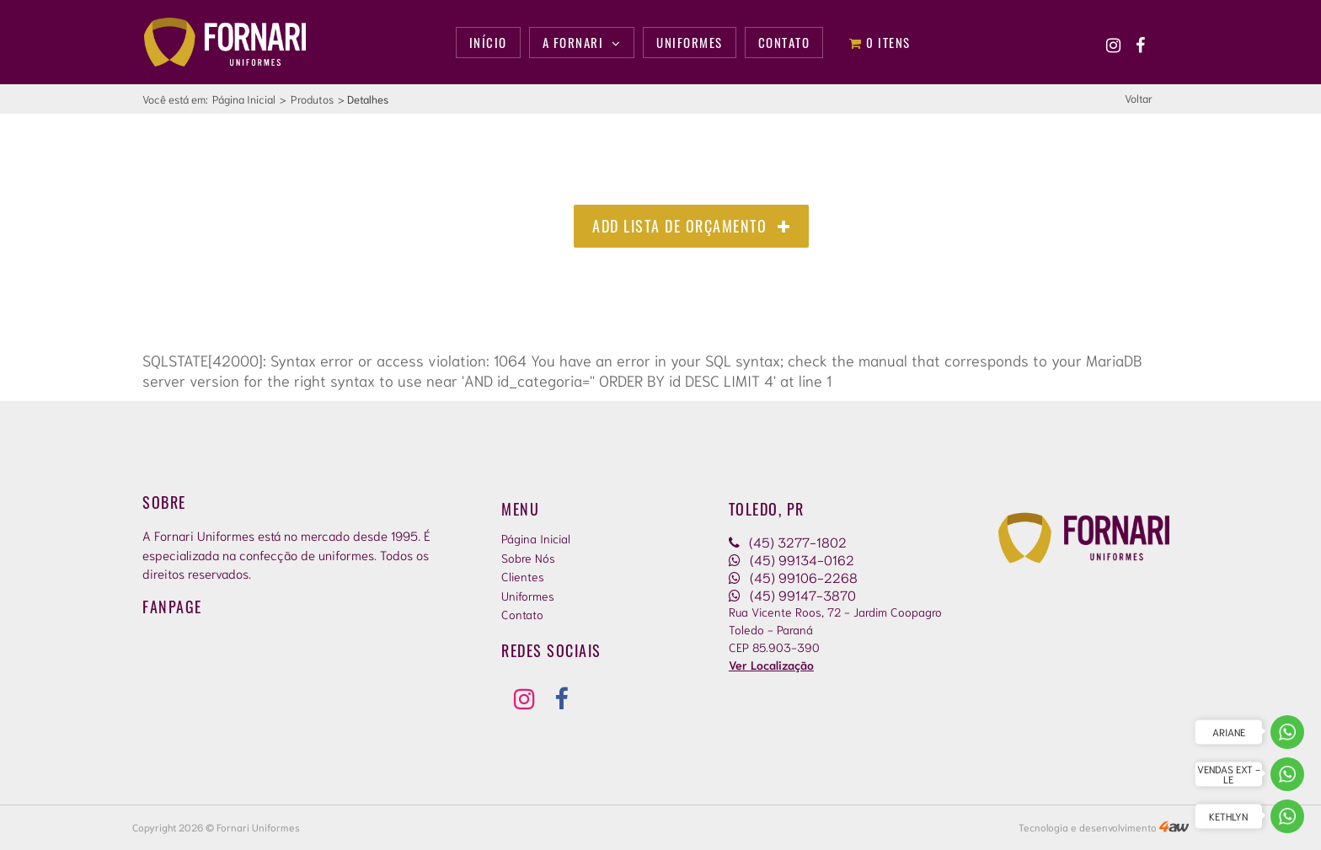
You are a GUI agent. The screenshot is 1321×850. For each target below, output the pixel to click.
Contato (522, 614)
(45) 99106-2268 (793, 576)
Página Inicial (243, 99)
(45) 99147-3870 (792, 594)
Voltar (1139, 98)
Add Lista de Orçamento (691, 226)
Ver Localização (771, 664)
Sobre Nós (528, 557)
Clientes (522, 576)
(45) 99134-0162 (791, 559)
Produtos (312, 99)
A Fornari (582, 42)
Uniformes (527, 595)
